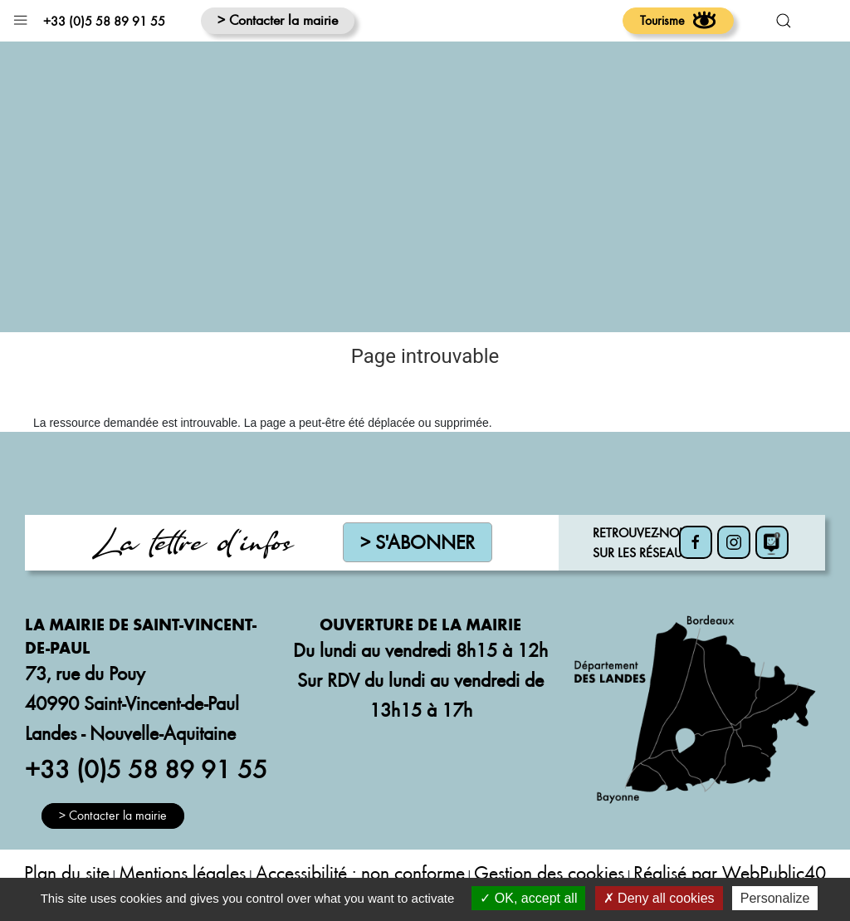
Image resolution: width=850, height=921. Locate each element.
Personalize (775, 898)
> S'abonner (417, 542)
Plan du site (67, 872)
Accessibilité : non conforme (360, 872)
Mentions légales (182, 872)
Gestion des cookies (549, 872)
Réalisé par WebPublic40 (729, 872)
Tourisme (678, 20)
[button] (20, 16)
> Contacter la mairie (277, 19)
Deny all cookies (659, 898)
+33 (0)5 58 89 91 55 (104, 20)
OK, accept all (528, 898)
